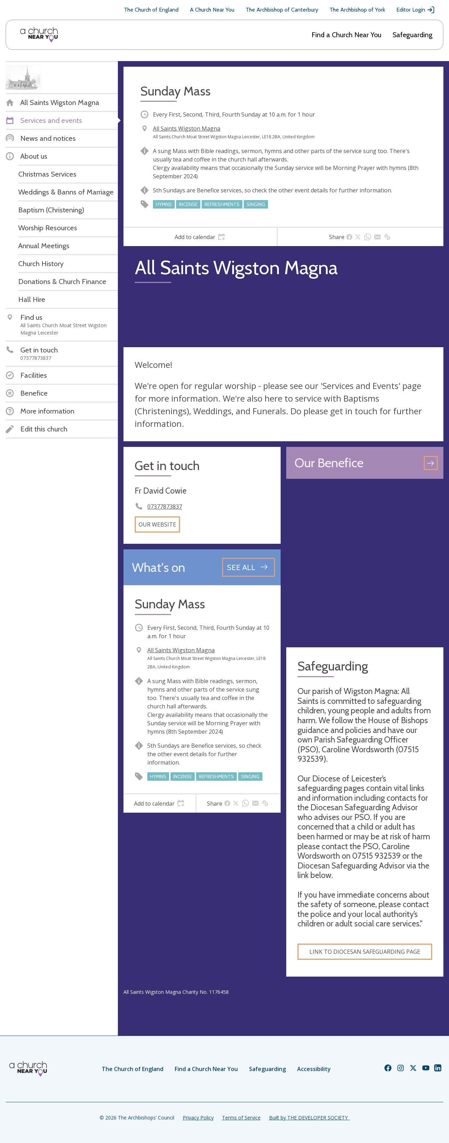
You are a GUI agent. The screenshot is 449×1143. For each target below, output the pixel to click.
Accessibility (314, 1069)
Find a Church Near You (346, 35)
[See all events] (248, 567)
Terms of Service (241, 1117)
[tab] (200, 237)
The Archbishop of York (357, 9)
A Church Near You (212, 9)
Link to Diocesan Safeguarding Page (364, 952)
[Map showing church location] (364, 563)
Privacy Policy (198, 1117)
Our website (157, 524)
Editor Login (415, 10)
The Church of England (151, 9)
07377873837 (164, 506)
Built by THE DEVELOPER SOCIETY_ (309, 1117)
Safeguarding (413, 35)
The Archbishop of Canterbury (282, 9)
